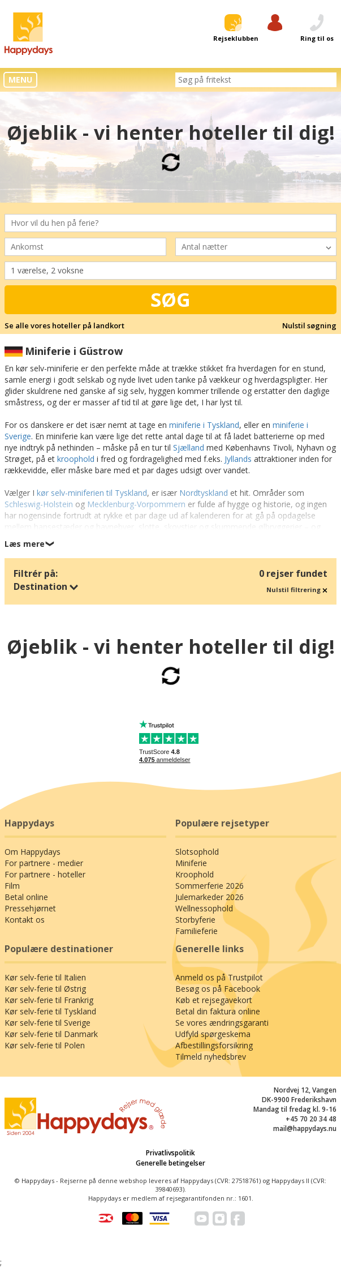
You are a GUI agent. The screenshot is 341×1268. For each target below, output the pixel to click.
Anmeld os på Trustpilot (219, 977)
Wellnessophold (204, 908)
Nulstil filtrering (296, 589)
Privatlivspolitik (170, 1153)
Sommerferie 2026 (209, 885)
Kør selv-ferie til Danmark (51, 1034)
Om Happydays (33, 851)
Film (12, 885)
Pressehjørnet (30, 908)
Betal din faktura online (217, 1011)
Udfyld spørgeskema (213, 1034)
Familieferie (196, 931)
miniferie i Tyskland (204, 424)
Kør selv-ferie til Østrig (45, 988)
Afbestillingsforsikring (214, 1045)
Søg (170, 299)
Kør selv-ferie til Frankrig (49, 1000)
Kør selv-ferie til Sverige (47, 1022)
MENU (20, 79)
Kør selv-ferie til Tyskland (50, 1011)
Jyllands (238, 458)
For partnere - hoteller (45, 874)
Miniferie (191, 863)
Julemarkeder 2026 (209, 897)
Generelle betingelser (170, 1163)
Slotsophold (197, 851)
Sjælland (188, 447)
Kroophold (194, 874)
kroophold (75, 458)
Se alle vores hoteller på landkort (64, 325)
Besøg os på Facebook (217, 988)
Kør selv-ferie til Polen (45, 1045)
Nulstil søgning (309, 325)
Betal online (26, 897)
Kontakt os (25, 919)
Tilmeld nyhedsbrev (210, 1056)
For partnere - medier (44, 863)
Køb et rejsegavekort (213, 1000)
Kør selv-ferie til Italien (45, 977)
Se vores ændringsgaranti (222, 1022)
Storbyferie (195, 919)
